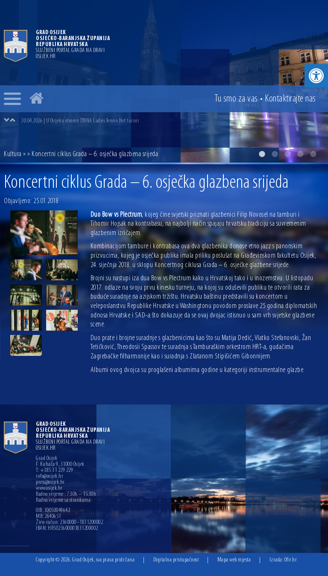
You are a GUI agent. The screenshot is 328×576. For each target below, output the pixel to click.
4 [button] (300, 154)
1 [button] (262, 154)
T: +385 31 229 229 (54, 471)
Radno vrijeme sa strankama (63, 500)
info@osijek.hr (49, 477)
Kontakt (290, 99)
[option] (164, 81)
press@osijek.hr (50, 483)
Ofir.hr (290, 560)
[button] (316, 75)
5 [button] (313, 154)
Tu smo (236, 99)
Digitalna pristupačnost (176, 560)
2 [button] (274, 154)
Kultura (13, 154)
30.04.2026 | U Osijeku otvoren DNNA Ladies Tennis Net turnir (80, 121)
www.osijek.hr (49, 489)
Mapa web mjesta (234, 560)
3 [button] (287, 154)
